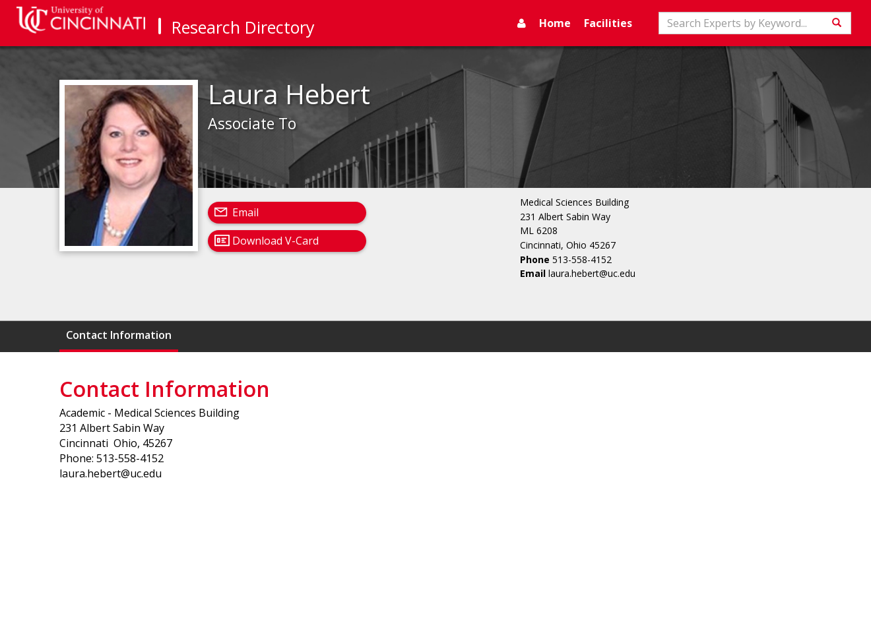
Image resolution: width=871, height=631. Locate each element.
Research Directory (243, 27)
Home (555, 23)
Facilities (608, 23)
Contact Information (119, 335)
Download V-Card (275, 240)
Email (245, 212)
